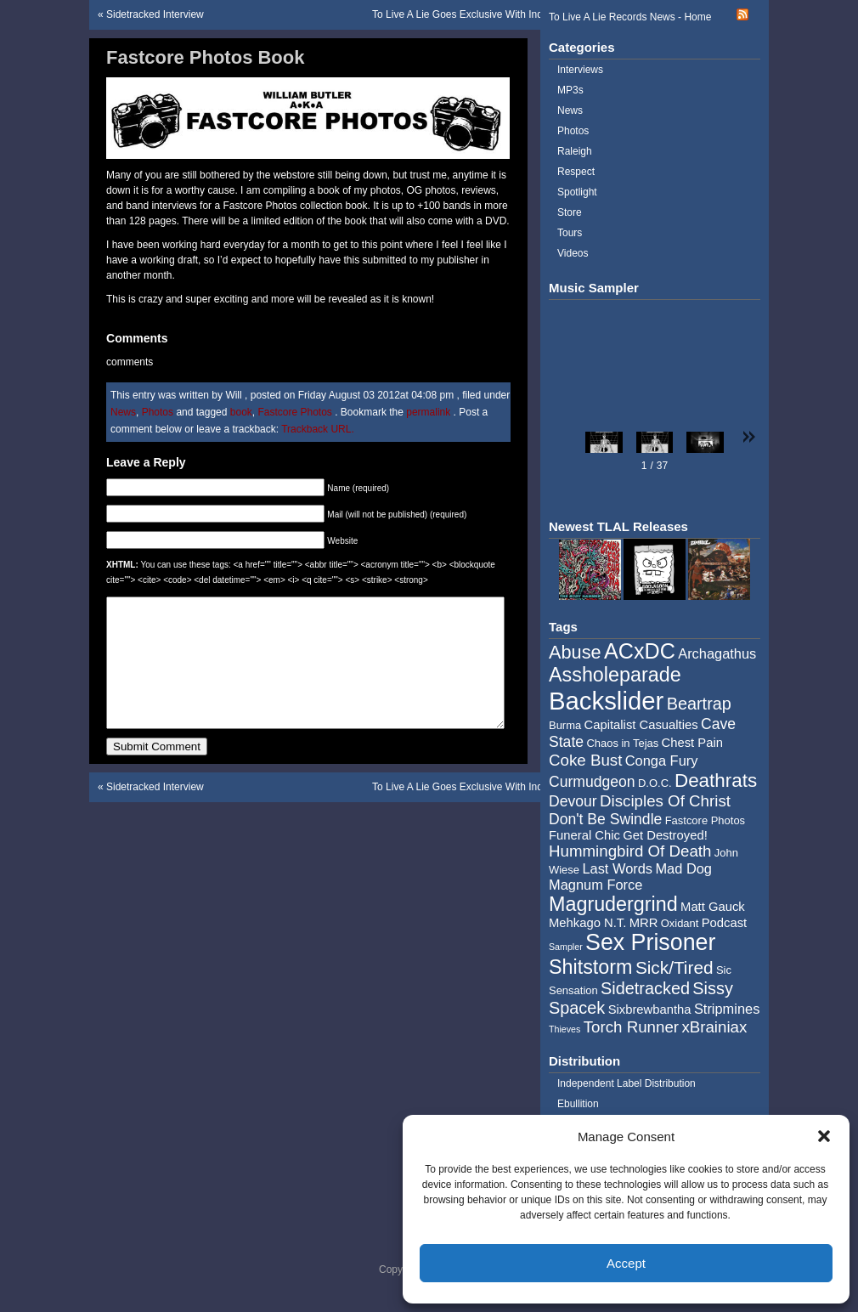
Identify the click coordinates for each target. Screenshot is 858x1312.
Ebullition (578, 1104)
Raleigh (574, 151)
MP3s (570, 90)
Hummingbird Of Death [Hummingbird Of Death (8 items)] (630, 851)
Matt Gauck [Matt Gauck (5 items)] (712, 906)
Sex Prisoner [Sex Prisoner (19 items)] (650, 942)
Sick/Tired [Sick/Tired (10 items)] (674, 967)
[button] (824, 1136)
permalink (429, 412)
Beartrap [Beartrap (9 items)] (699, 703)
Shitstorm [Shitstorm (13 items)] (591, 967)
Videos (572, 253)
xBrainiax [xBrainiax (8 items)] (714, 1027)
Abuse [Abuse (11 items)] (575, 652)
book (241, 412)
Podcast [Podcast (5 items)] (724, 923)
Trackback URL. (317, 429)
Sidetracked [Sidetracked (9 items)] (645, 988)
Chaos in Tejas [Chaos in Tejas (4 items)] (622, 743)
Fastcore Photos (294, 412)
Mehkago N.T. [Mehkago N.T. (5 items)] (587, 923)
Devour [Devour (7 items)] (573, 801)
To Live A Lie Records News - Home (630, 17)
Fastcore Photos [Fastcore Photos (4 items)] (705, 820)
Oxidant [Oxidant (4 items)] (680, 923)
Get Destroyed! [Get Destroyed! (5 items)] (665, 835)
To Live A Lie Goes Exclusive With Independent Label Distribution (519, 14)
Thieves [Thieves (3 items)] (564, 1029)
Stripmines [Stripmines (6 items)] (727, 1008)
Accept (626, 1263)
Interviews (580, 70)
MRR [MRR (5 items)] (643, 923)
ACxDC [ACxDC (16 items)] (639, 651)
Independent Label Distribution (626, 1083)
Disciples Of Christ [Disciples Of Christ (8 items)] (665, 801)
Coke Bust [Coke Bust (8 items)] (585, 760)
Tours (569, 233)
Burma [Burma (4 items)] (565, 725)
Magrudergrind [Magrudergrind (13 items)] (613, 904)
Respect (576, 172)
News (123, 412)
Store (569, 212)
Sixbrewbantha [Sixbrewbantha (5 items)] (649, 1009)
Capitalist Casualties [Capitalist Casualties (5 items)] (641, 725)
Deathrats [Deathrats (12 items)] (716, 780)
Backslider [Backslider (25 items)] (606, 701)
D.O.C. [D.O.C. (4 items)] (655, 783)
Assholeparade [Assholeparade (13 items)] (615, 675)
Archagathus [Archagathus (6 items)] (717, 653)
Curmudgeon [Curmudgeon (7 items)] (592, 781)
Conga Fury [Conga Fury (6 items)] (661, 760)
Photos (157, 412)
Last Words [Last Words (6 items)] (617, 868)
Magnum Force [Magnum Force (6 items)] (595, 884)
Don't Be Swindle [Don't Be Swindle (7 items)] (605, 819)
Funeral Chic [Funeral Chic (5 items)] (584, 835)
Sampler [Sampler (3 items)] (566, 947)
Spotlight (577, 192)
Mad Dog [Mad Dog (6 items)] (683, 868)
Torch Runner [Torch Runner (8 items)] (631, 1027)
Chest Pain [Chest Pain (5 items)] (692, 742)
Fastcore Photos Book (205, 57)
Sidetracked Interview (155, 14)
